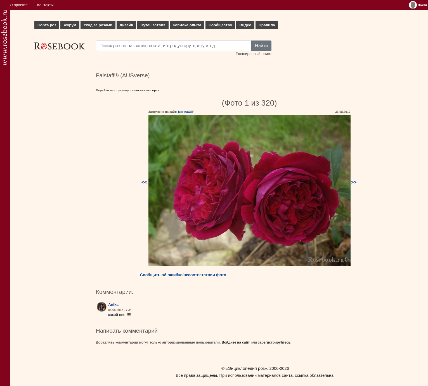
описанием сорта (146, 90)
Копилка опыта (187, 25)
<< (144, 182)
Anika (113, 304)
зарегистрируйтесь (274, 342)
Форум (69, 25)
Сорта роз (46, 25)
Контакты (45, 5)
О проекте (19, 5)
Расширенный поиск (253, 54)
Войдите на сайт (236, 342)
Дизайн (126, 25)
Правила (267, 25)
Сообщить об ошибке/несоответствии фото (183, 275)
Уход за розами (98, 25)
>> (354, 182)
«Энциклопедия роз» (246, 368)
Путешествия (152, 25)
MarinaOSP (186, 111)
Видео (245, 25)
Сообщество (220, 25)
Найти (261, 45)
